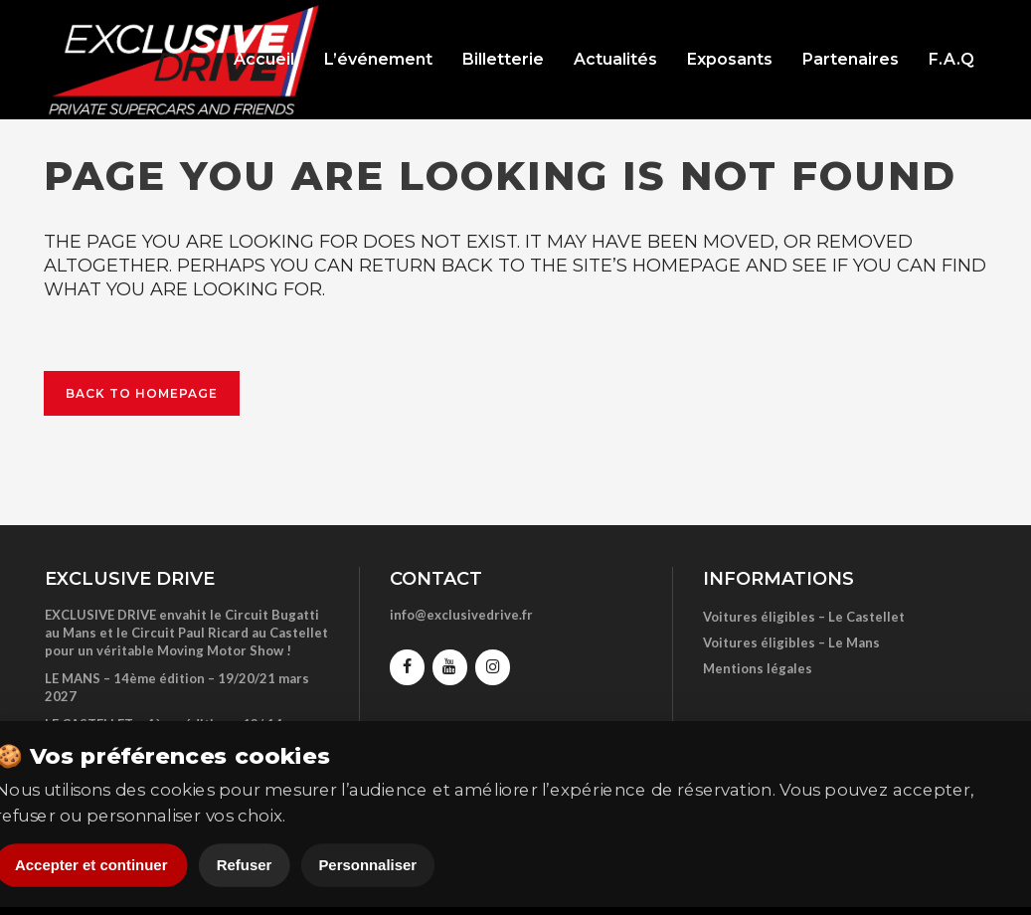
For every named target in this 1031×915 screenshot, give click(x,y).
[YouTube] (449, 667)
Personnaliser (367, 865)
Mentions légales (757, 668)
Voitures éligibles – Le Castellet (804, 617)
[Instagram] (492, 667)
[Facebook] (407, 667)
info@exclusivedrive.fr (461, 615)
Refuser (243, 865)
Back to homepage (142, 393)
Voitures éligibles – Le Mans (791, 642)
